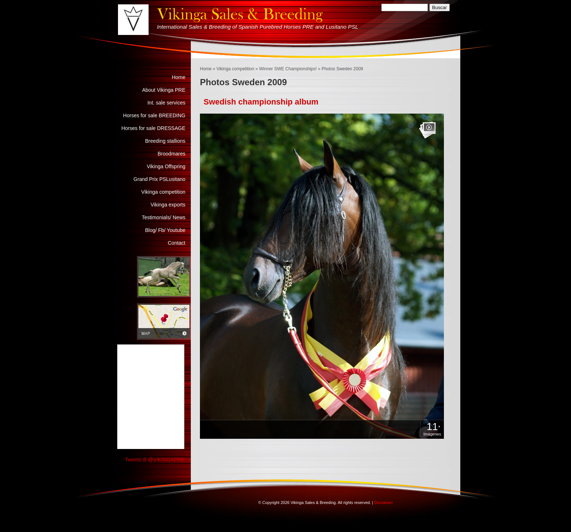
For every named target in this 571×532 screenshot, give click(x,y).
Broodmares (171, 154)
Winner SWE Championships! (288, 68)
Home (206, 68)
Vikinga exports (168, 205)
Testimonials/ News (163, 217)
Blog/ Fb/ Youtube (165, 230)
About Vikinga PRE (163, 90)
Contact (176, 243)
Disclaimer (383, 502)
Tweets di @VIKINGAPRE (154, 459)
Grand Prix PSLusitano (159, 179)
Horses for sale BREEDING (154, 115)
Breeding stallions (165, 141)
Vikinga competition (235, 68)
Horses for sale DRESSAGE (153, 128)
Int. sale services (166, 103)
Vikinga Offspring (166, 166)
